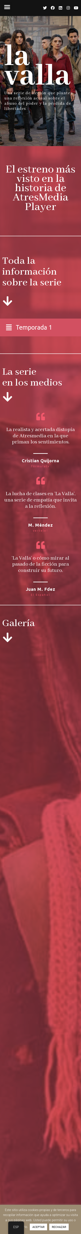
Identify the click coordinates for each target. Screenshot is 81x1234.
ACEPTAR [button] (38, 1227)
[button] (7, 7)
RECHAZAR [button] (59, 1227)
